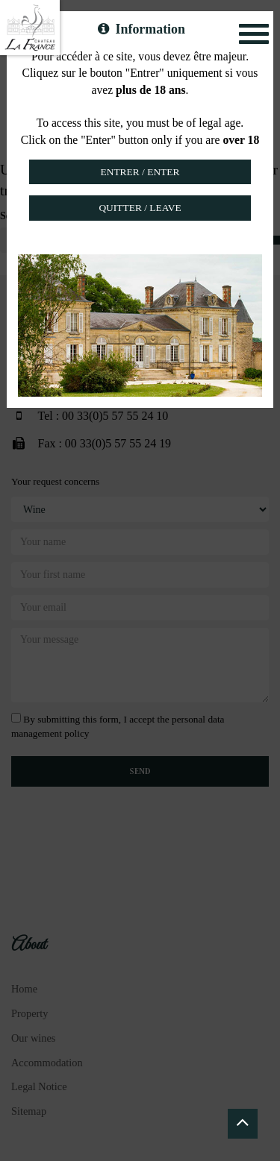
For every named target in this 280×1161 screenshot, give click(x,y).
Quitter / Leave (140, 207)
